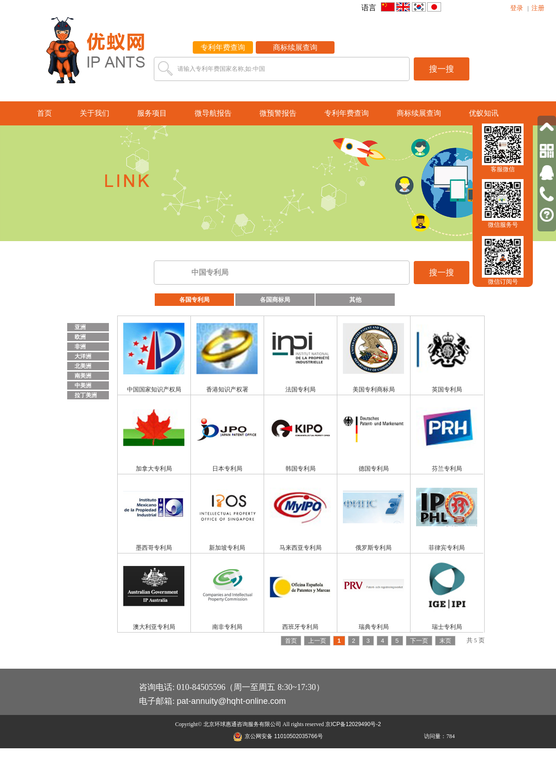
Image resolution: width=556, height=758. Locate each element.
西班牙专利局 (300, 626)
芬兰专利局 (447, 468)
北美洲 (83, 366)
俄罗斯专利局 (373, 547)
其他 (355, 299)
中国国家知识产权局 (154, 389)
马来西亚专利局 (300, 547)
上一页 (317, 640)
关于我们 (94, 113)
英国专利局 (447, 389)
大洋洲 (83, 356)
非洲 (80, 346)
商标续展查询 (295, 47)
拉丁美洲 (86, 395)
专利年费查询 (223, 47)
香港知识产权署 (227, 389)
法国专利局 (300, 389)
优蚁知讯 (484, 113)
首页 (44, 113)
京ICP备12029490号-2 (353, 724)
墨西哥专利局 (154, 547)
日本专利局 (227, 468)
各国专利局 (194, 299)
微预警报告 (278, 113)
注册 (537, 8)
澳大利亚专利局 (154, 626)
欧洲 (80, 337)
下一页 (419, 640)
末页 (445, 640)
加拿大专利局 (154, 468)
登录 (516, 8)
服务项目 (152, 113)
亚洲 (80, 327)
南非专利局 (227, 626)
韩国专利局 (300, 468)
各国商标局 (275, 299)
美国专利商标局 (374, 389)
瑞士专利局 (447, 626)
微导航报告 (213, 113)
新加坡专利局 (227, 547)
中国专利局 (209, 272)
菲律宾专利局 (447, 547)
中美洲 (83, 385)
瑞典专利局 (374, 626)
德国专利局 (374, 468)
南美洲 (83, 376)
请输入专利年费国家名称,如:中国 (221, 68)
